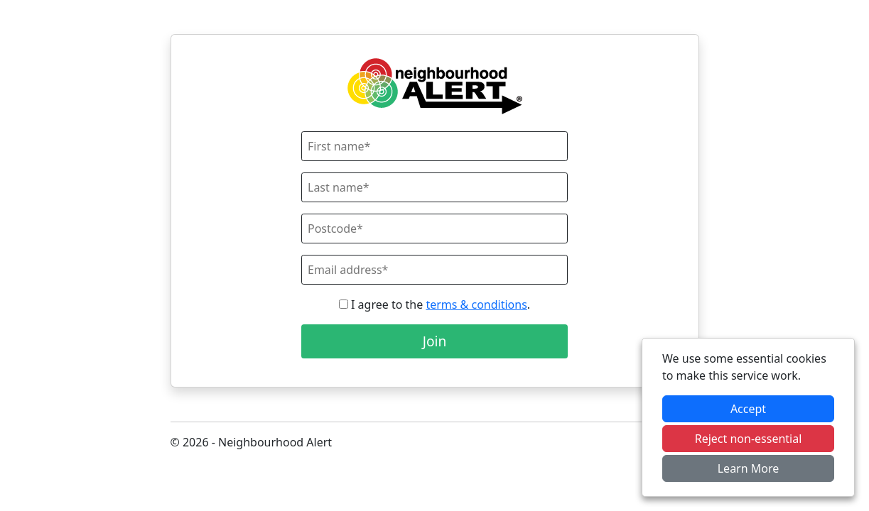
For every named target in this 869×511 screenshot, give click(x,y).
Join (435, 341)
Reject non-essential (748, 438)
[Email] (434, 270)
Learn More (748, 468)
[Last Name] (434, 187)
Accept (748, 409)
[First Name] (434, 146)
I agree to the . (434, 304)
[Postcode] (434, 228)
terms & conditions (476, 304)
